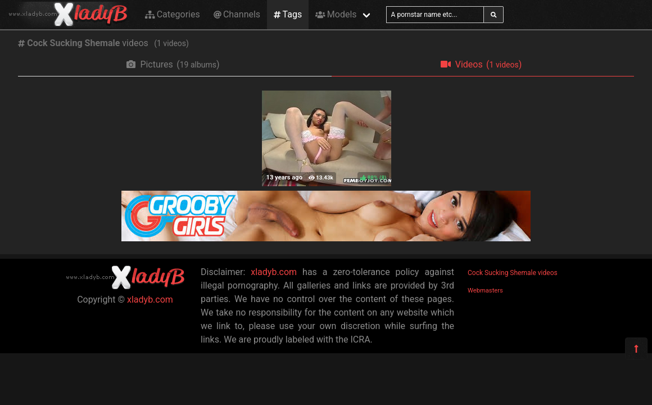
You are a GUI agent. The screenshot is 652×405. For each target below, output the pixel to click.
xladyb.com (150, 299)
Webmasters (485, 290)
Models (335, 14)
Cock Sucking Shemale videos (513, 273)
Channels (237, 14)
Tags (288, 14)
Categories (172, 14)
